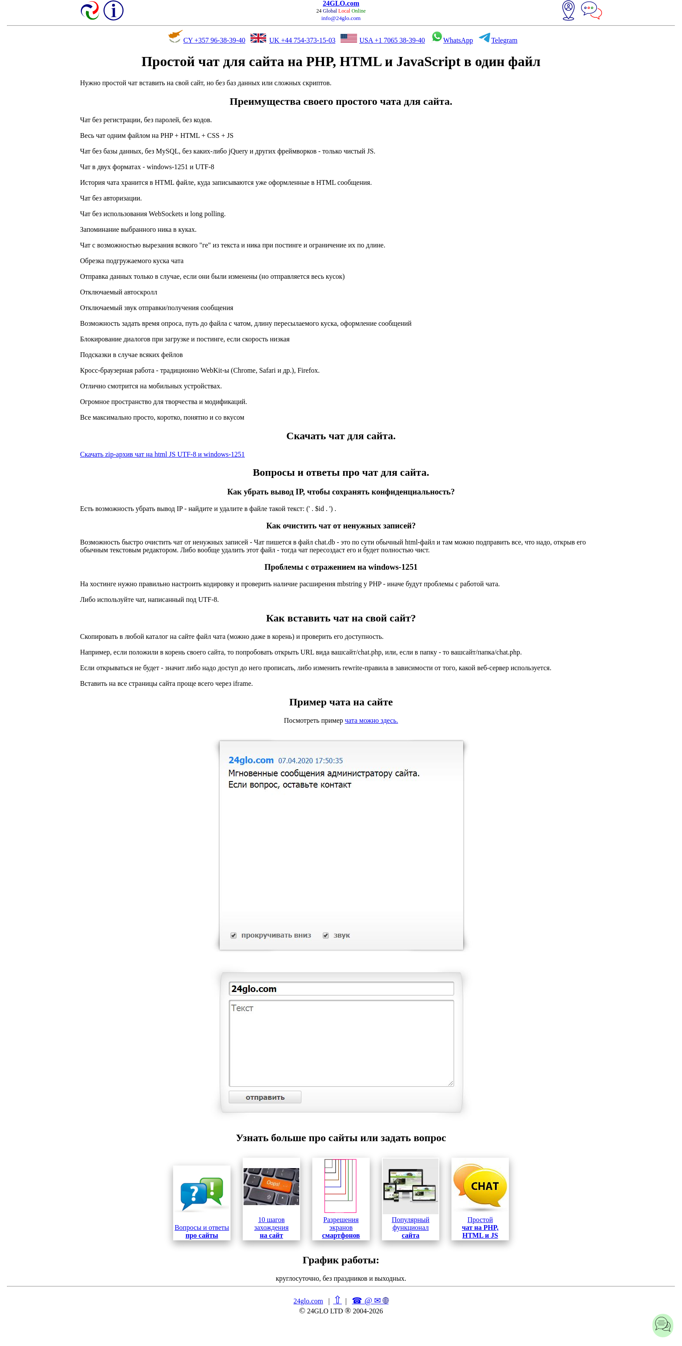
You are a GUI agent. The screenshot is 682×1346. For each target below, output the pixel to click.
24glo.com (308, 1301)
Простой (480, 1199)
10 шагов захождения (271, 1199)
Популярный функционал (410, 1199)
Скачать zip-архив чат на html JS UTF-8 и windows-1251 (162, 454)
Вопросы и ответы (202, 1202)
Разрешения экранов (341, 1199)
